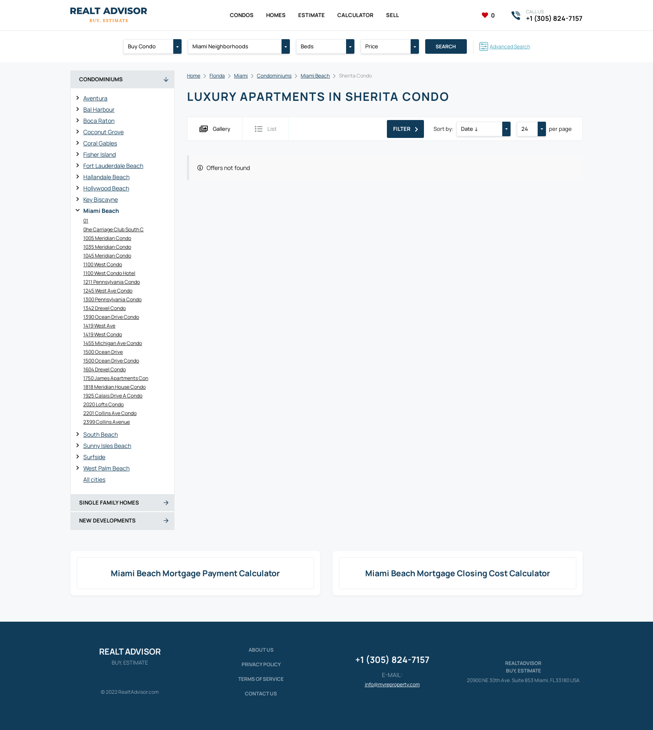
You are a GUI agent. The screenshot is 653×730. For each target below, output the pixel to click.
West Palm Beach (106, 468)
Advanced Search (510, 46)
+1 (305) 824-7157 (392, 659)
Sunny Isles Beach (107, 446)
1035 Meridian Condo (107, 246)
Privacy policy (261, 664)
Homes (276, 15)
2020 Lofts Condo (103, 404)
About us (261, 649)
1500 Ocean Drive (103, 351)
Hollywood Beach (106, 188)
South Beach (100, 434)
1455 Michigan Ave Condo (112, 343)
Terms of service (261, 678)
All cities (94, 479)
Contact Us (261, 693)
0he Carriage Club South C (113, 229)
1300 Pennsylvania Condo (112, 299)
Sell (392, 15)
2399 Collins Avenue (106, 421)
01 (85, 220)
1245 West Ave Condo (107, 290)
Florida (217, 75)
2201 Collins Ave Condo (110, 413)
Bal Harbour (99, 109)
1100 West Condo (102, 264)
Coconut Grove (103, 132)
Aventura (95, 98)
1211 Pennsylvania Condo (111, 281)
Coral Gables (100, 143)
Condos (242, 15)
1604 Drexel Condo (104, 369)
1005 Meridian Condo (107, 238)
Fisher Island (99, 154)
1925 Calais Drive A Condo (112, 395)
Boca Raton (99, 121)
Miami (241, 75)
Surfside (94, 457)
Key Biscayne (100, 199)
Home (193, 75)
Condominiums (274, 75)
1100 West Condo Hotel (109, 273)
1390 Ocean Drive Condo (111, 316)
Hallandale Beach (106, 177)
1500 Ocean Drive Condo (111, 360)
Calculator (355, 15)
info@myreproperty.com (392, 684)
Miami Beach (101, 211)
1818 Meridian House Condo (114, 386)
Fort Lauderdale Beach (113, 166)
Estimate (311, 15)
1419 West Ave (99, 325)
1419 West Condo (102, 334)
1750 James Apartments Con (115, 378)
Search (446, 46)
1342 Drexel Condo (104, 308)
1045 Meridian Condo (107, 255)
